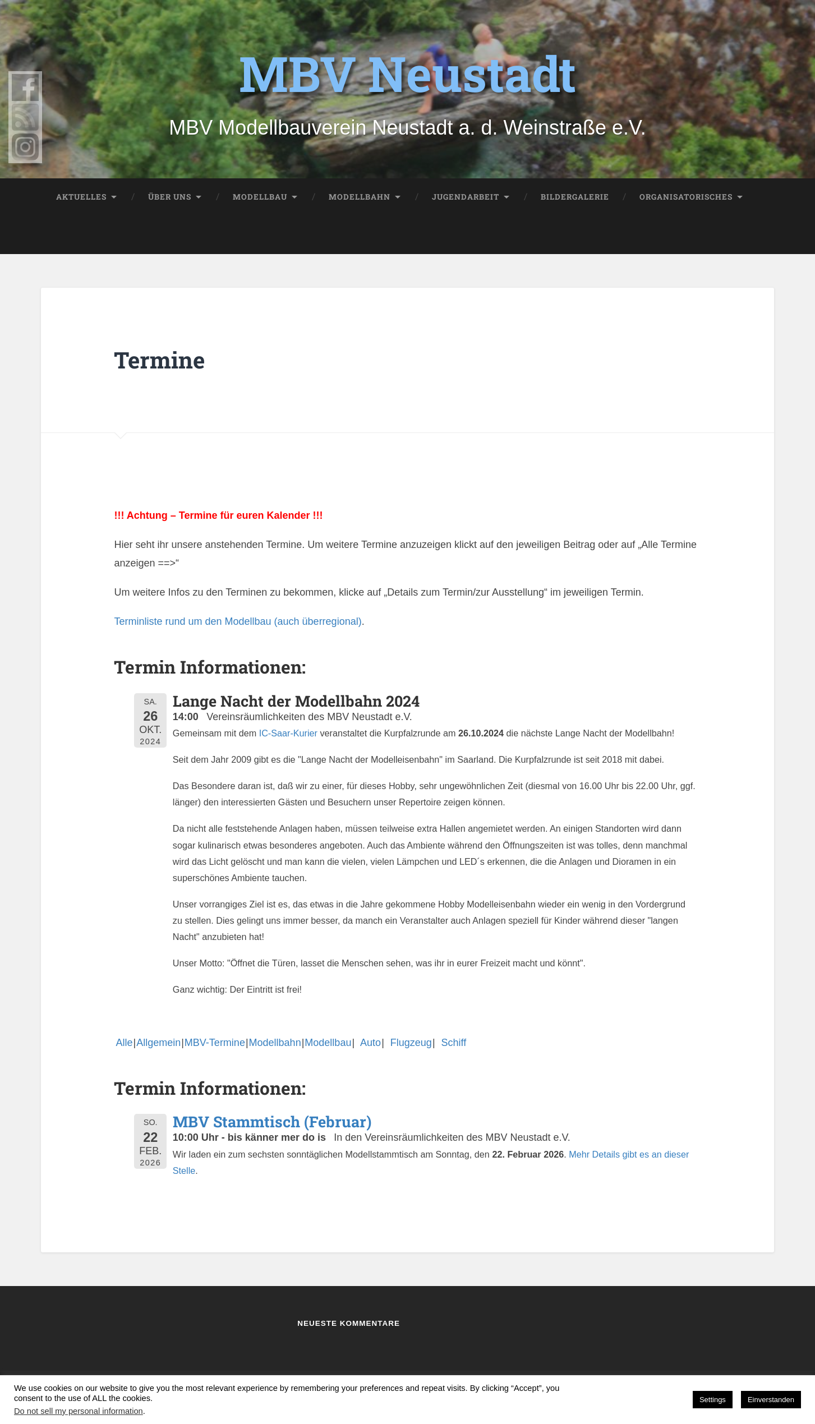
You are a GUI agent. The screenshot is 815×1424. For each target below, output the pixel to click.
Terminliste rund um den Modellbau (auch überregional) (237, 621)
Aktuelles (81, 197)
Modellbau (260, 197)
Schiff (451, 1042)
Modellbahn (359, 197)
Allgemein (158, 1042)
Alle (124, 1042)
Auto (368, 1042)
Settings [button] (712, 1399)
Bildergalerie (575, 197)
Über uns (169, 197)
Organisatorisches (686, 197)
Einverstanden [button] (771, 1399)
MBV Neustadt (407, 72)
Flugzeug (408, 1042)
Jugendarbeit (465, 197)
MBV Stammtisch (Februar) (272, 1121)
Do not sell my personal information (78, 1411)
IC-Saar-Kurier (288, 733)
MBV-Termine (215, 1042)
